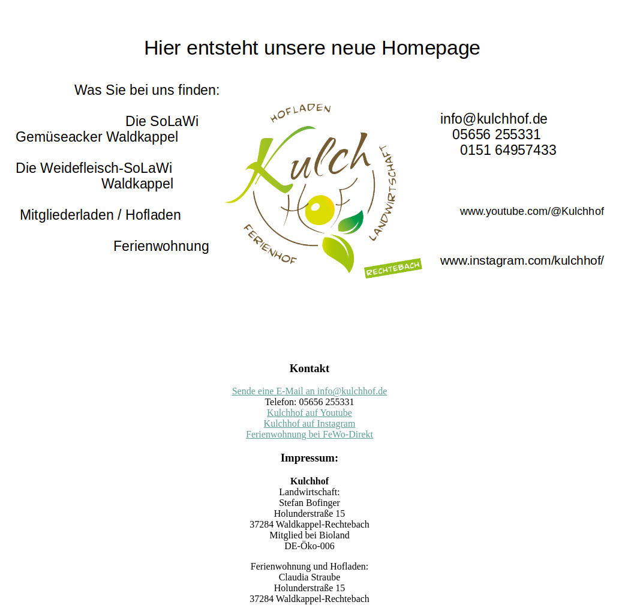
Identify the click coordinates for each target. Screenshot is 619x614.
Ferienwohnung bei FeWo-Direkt (309, 434)
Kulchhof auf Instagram (310, 423)
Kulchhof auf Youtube (309, 413)
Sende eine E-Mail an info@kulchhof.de (309, 391)
